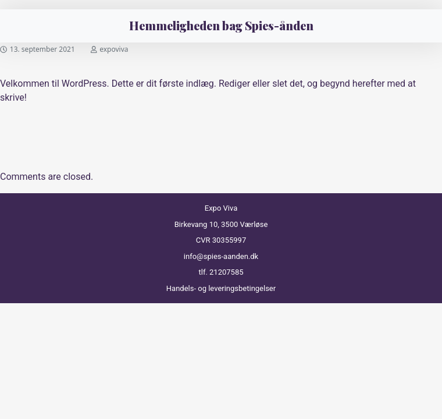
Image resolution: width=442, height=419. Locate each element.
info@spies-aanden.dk (221, 256)
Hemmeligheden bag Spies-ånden (221, 25)
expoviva (113, 49)
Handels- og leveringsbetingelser (221, 288)
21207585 (226, 272)
